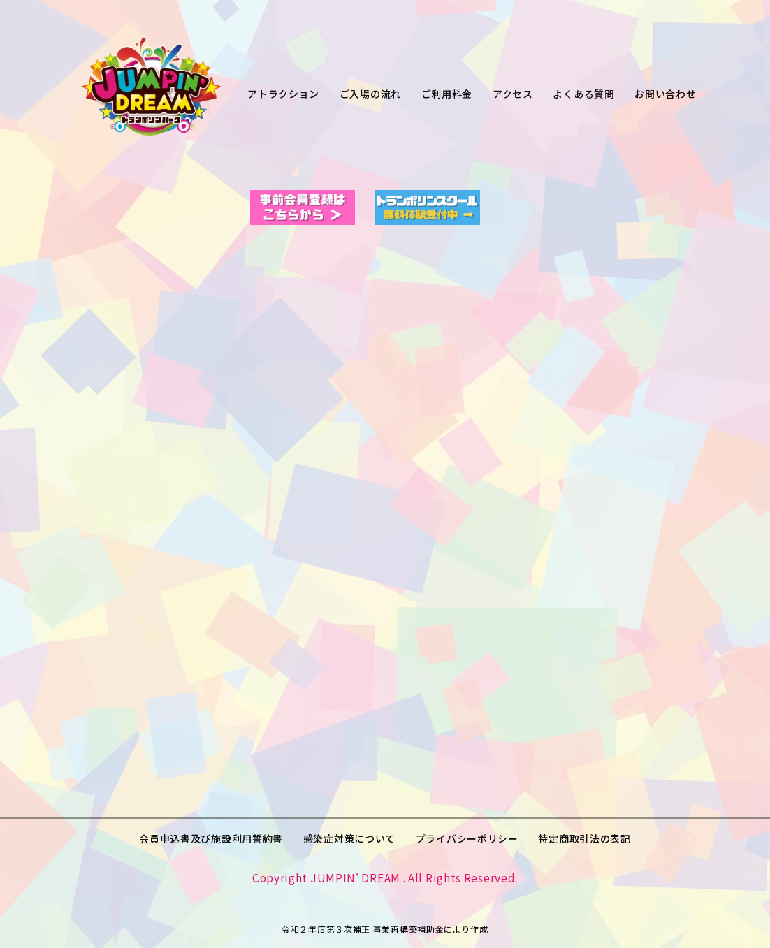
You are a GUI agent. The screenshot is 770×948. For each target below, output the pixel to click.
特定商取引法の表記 (584, 838)
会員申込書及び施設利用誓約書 (211, 838)
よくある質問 (583, 94)
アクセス (513, 94)
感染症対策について (349, 838)
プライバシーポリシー (467, 838)
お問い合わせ (665, 94)
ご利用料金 (447, 94)
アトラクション (283, 94)
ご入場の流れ (370, 94)
